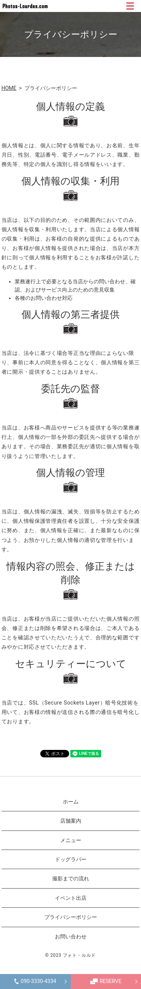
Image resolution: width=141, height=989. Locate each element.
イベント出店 (70, 898)
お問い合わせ (70, 937)
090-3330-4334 (35, 981)
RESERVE (105, 981)
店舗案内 (70, 821)
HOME (9, 88)
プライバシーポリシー (70, 917)
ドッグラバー (70, 859)
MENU (130, 6)
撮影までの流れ (70, 878)
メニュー (70, 840)
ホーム (71, 802)
